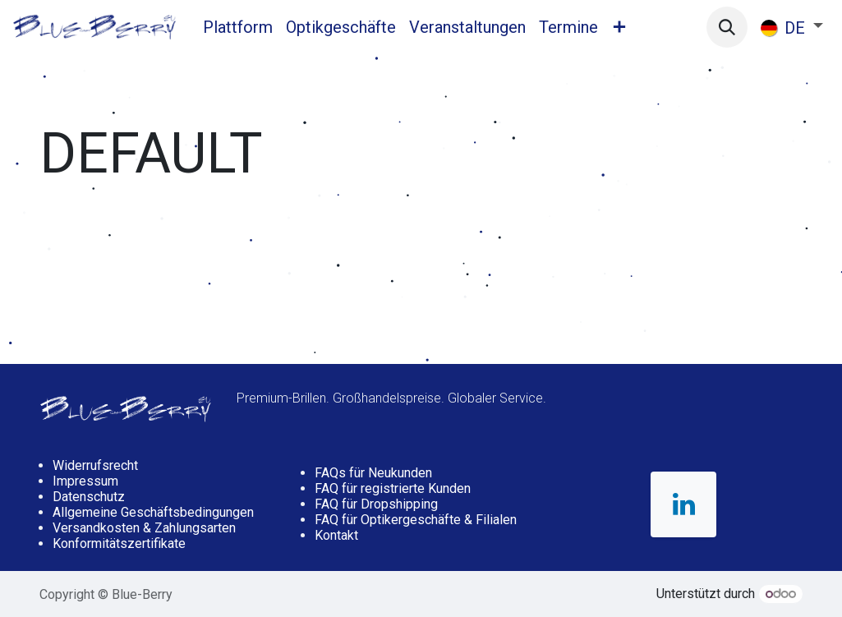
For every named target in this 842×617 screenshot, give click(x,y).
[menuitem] (237, 27)
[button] (727, 27)
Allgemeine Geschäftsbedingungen (153, 512)
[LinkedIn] (683, 504)
